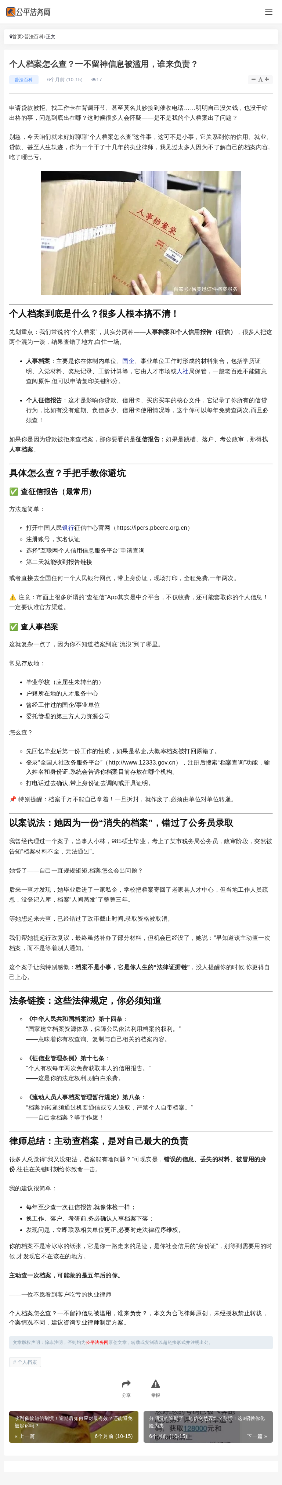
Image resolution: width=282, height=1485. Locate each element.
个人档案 (27, 1362)
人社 (183, 371)
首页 (17, 36)
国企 (128, 361)
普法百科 (34, 36)
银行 (68, 528)
